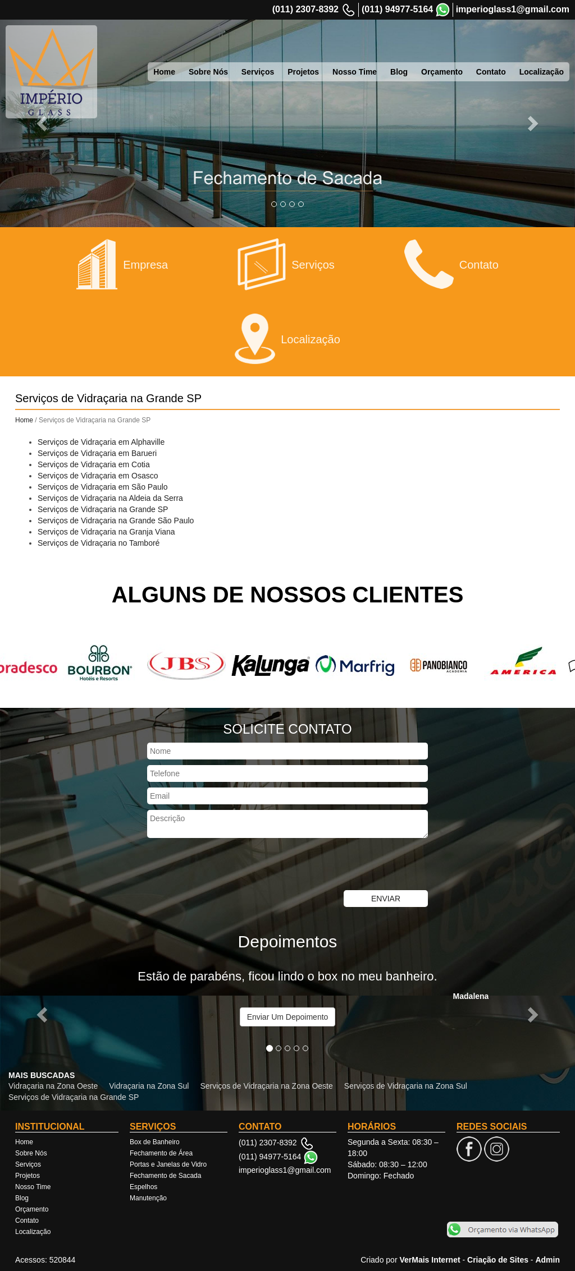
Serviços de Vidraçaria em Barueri (97, 453)
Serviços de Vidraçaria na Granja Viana (106, 531)
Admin (547, 1259)
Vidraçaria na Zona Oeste (53, 1085)
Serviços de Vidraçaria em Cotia (94, 464)
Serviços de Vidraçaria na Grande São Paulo (116, 520)
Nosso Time (354, 71)
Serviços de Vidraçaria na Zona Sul (405, 1085)
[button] (43, 1013)
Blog (399, 71)
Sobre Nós (208, 71)
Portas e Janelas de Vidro (168, 1164)
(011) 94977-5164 (397, 9)
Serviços (257, 71)
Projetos (303, 71)
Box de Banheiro (155, 1142)
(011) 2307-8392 (305, 9)
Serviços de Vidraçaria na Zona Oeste (266, 1085)
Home (164, 71)
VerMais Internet (429, 1259)
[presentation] (232, 865)
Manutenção (148, 1198)
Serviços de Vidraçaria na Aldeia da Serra (110, 498)
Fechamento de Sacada (165, 1176)
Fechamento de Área (161, 1153)
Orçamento (442, 71)
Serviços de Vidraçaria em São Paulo (103, 486)
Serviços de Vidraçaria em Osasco (98, 475)
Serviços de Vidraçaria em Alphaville (101, 442)
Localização (541, 71)
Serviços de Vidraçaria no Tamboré (98, 542)
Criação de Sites (497, 1259)
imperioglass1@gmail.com (512, 9)
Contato (491, 71)
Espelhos (143, 1187)
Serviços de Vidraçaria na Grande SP (103, 509)
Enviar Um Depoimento (287, 1016)
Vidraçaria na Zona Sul (149, 1085)
